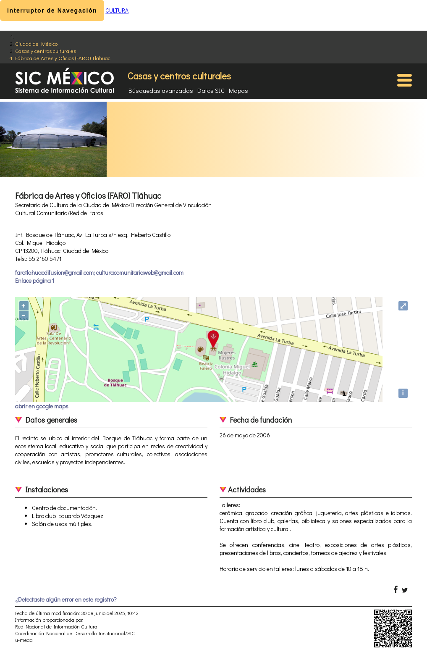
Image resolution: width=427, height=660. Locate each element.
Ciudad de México (36, 43)
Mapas (238, 90)
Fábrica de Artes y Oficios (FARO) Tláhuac (62, 57)
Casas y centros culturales (45, 50)
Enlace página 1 (34, 280)
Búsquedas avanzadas (160, 90)
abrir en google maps (41, 406)
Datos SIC (211, 90)
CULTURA (116, 10)
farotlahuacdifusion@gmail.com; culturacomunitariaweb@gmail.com (99, 272)
